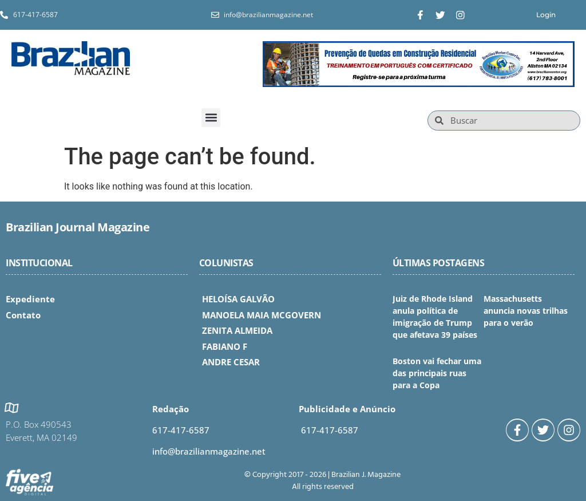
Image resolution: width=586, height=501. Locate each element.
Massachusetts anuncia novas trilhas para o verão (526, 310)
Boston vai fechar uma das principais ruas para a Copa (437, 373)
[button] (210, 117)
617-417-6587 (180, 430)
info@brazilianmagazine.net (209, 451)
